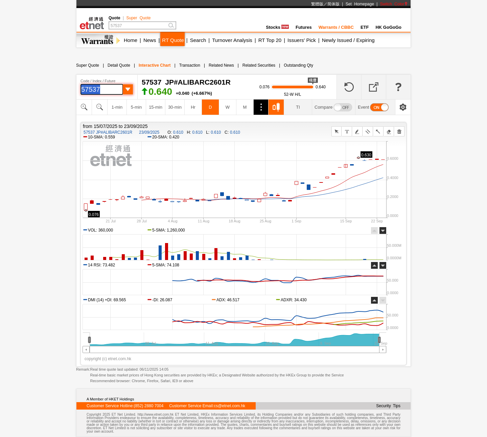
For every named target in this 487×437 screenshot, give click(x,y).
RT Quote (173, 40)
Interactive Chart (155, 65)
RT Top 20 (269, 40)
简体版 (333, 4)
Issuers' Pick (301, 40)
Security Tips (388, 405)
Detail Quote (119, 65)
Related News (221, 65)
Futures (304, 27)
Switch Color (394, 4)
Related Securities (258, 65)
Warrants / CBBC (336, 27)
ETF (365, 27)
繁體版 (317, 4)
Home (130, 40)
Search (198, 40)
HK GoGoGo (388, 27)
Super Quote (138, 18)
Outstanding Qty (298, 65)
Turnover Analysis (232, 40)
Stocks (277, 27)
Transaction (189, 65)
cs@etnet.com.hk (229, 405)
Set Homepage (360, 4)
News (149, 40)
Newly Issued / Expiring (348, 40)
